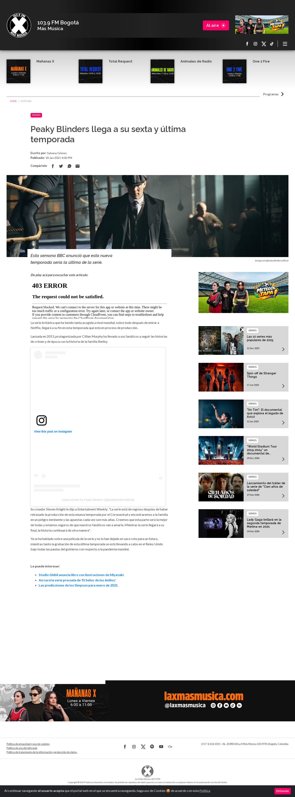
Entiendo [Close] (282, 791)
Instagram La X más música (255, 43)
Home (13, 101)
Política (204, 790)
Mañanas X (45, 61)
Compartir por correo (77, 166)
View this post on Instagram (53, 431)
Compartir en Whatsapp (69, 166)
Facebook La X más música (247, 43)
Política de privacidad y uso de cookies (28, 744)
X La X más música (263, 43)
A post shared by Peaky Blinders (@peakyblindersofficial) (98, 499)
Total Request (120, 61)
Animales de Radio (196, 61)
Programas (271, 94)
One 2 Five (261, 61)
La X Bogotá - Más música (19, 25)
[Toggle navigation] (285, 43)
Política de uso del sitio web (22, 748)
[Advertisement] (99, 628)
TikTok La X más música (271, 43)
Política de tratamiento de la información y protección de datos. (42, 752)
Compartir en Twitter (61, 166)
